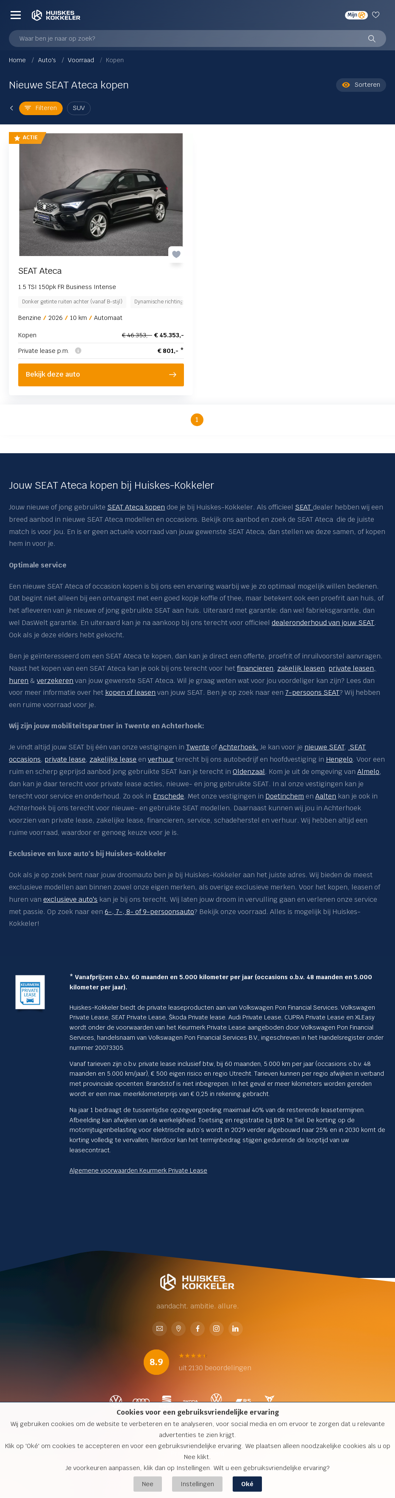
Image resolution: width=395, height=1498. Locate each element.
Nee (147, 1484)
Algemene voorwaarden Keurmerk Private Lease (138, 1170)
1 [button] (196, 419)
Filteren (41, 108)
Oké (247, 1484)
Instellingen (197, 1484)
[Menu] (15, 15)
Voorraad (82, 60)
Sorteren (361, 85)
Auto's (48, 60)
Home (18, 60)
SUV (79, 108)
